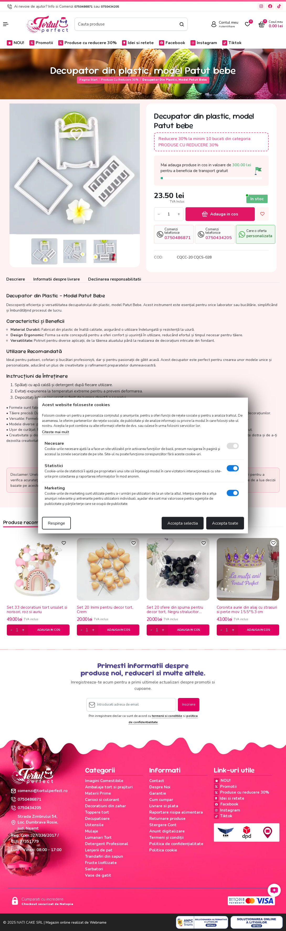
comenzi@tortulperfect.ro (39, 790)
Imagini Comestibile (104, 780)
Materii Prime (98, 793)
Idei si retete (138, 43)
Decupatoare (97, 818)
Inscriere (188, 704)
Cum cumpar (161, 799)
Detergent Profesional (106, 843)
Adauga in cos (220, 214)
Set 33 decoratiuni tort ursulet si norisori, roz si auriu (37, 609)
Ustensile (94, 824)
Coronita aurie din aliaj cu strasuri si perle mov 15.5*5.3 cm (247, 609)
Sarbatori (94, 869)
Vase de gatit (98, 875)
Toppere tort (97, 812)
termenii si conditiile (167, 716)
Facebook (172, 43)
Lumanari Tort (98, 837)
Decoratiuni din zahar (105, 806)
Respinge (56, 523)
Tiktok (232, 43)
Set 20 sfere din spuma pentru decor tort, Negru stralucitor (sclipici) (175, 609)
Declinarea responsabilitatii (114, 279)
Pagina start (89, 80)
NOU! (15, 43)
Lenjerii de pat (99, 850)
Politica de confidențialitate (176, 843)
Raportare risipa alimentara (176, 812)
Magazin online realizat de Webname (76, 922)
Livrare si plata (163, 806)
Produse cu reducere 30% (87, 43)
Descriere (15, 279)
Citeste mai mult (55, 431)
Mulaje (91, 831)
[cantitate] (17, 630)
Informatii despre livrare (56, 279)
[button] (12, 24)
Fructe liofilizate (101, 862)
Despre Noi (159, 787)
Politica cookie (163, 850)
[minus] (11, 630)
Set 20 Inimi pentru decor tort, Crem (105, 609)
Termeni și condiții (166, 837)
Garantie (157, 793)
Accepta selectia (182, 523)
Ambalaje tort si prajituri (109, 787)
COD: (158, 257)
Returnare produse (167, 818)
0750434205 (110, 6)
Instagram (203, 43)
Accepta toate (225, 523)
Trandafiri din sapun (104, 856)
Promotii (41, 43)
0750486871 (83, 6)
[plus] (23, 630)
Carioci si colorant (102, 799)
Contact (156, 780)
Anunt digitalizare (167, 831)
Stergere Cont (163, 824)
